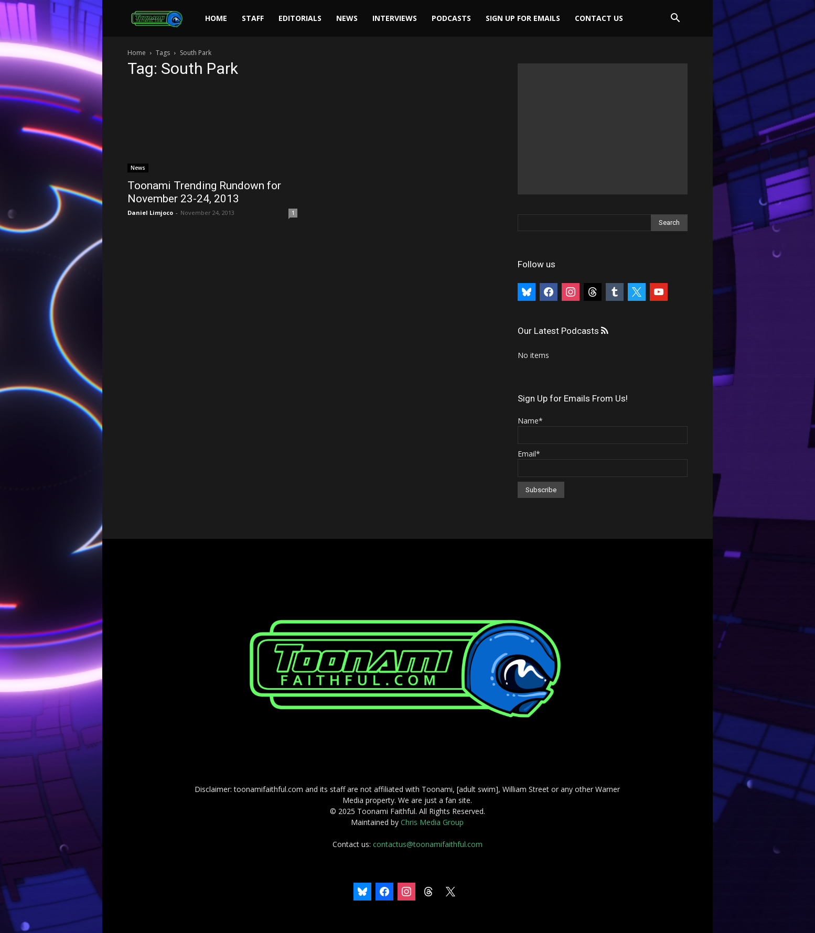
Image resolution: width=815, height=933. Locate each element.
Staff (253, 18)
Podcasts (451, 18)
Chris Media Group (432, 822)
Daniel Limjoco (150, 212)
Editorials (299, 18)
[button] (675, 19)
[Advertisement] (603, 128)
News (347, 18)
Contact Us (599, 18)
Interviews (394, 18)
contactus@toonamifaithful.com (427, 844)
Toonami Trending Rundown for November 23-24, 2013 (204, 192)
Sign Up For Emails (523, 18)
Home (216, 18)
